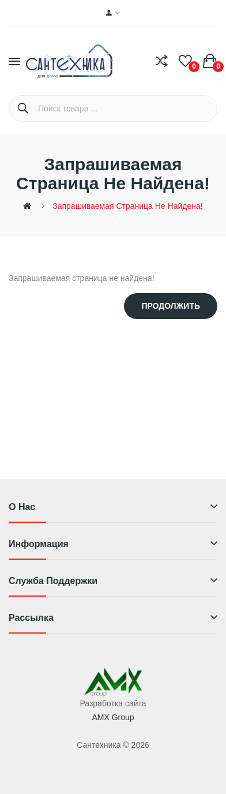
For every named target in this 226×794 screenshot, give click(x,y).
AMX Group (113, 717)
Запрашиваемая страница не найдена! (127, 206)
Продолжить (170, 305)
